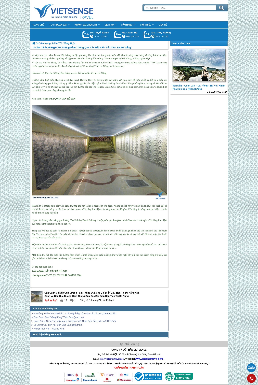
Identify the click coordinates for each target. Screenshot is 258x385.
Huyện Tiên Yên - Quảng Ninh (49, 328)
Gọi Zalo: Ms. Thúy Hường (147, 34)
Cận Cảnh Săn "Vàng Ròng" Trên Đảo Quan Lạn (59, 317)
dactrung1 (153, 36)
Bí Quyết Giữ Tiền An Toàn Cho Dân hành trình (58, 325)
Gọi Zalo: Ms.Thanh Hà (117, 34)
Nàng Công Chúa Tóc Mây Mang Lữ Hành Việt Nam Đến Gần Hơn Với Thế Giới (75, 321)
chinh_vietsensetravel (91, 36)
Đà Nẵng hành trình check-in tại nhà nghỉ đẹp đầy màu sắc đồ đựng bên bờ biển (75, 313)
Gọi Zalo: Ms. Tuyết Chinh (86, 34)
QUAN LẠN (60, 99)
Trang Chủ (71, 10)
